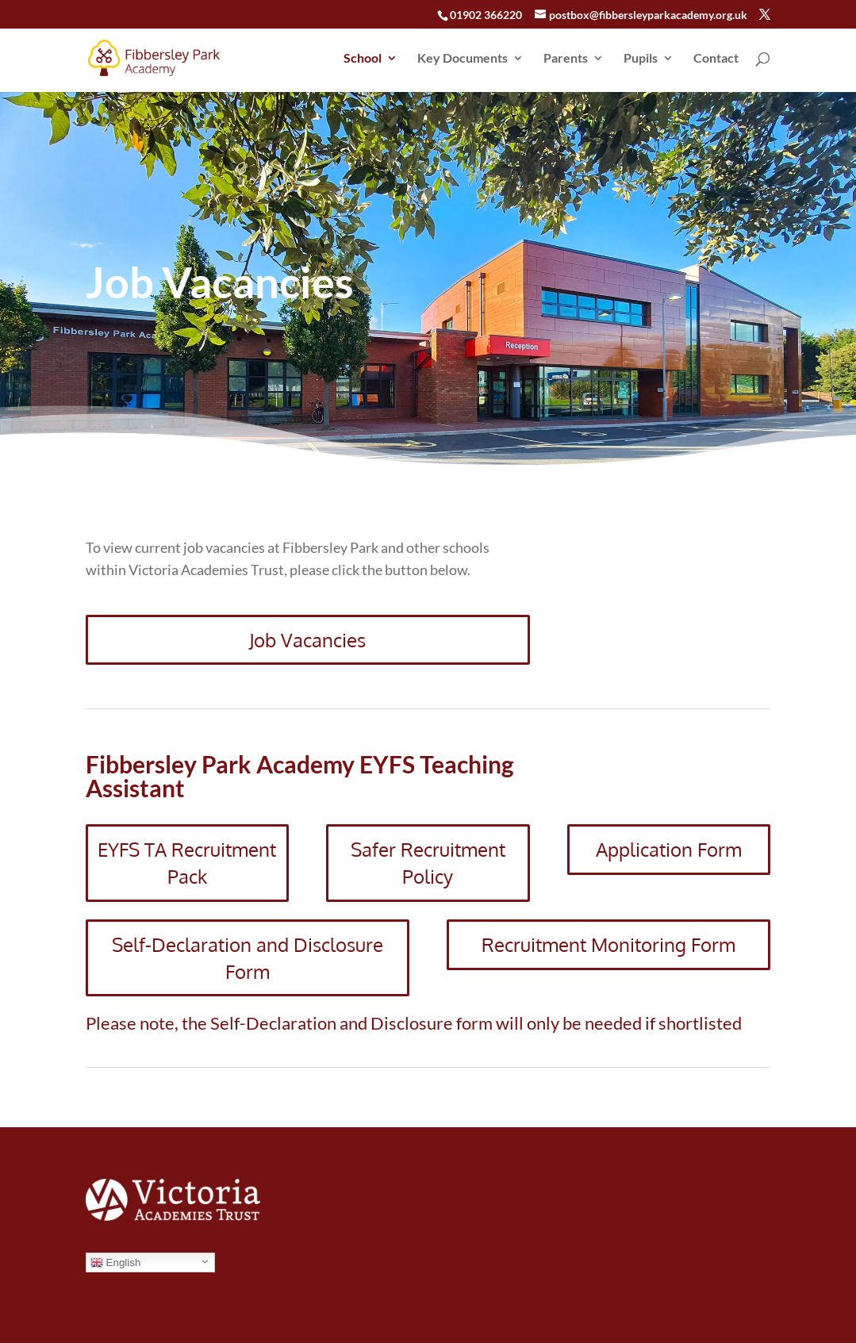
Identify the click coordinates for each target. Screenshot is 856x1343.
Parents (565, 58)
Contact (716, 58)
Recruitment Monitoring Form (608, 944)
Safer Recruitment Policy (428, 862)
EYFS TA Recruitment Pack (187, 862)
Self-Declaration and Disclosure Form (247, 958)
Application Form (669, 849)
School (363, 58)
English (115, 1263)
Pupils (641, 58)
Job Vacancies (307, 639)
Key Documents (462, 58)
